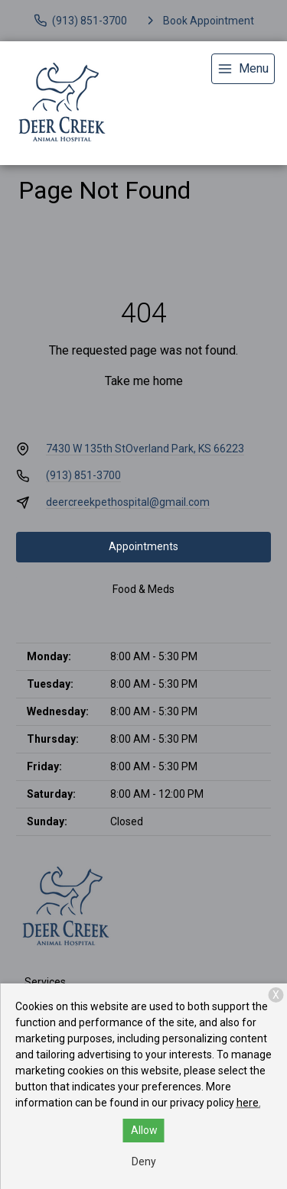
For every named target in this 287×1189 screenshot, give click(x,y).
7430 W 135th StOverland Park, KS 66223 (145, 448)
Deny (144, 1161)
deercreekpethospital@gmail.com (128, 502)
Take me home (144, 381)
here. (248, 1103)
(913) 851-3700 (83, 475)
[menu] (243, 68)
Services (45, 982)
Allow (144, 1130)
